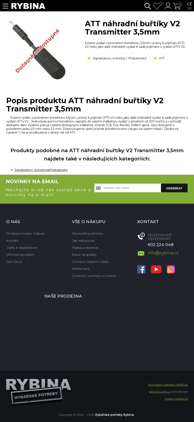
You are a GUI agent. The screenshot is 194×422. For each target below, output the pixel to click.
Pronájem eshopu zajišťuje (168, 384)
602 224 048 (161, 244)
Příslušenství (137, 58)
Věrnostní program (20, 255)
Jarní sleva (14, 262)
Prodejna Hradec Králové (25, 234)
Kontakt (12, 241)
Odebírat (174, 188)
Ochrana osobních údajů (90, 262)
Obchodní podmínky (87, 234)
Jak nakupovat (83, 241)
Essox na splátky (84, 255)
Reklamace (80, 269)
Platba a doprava (85, 248)
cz (189, 4)
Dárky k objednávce (21, 248)
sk (189, 8)
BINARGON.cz (159, 391)
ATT (161, 58)
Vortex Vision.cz (176, 398)
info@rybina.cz (163, 252)
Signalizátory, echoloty (109, 58)
